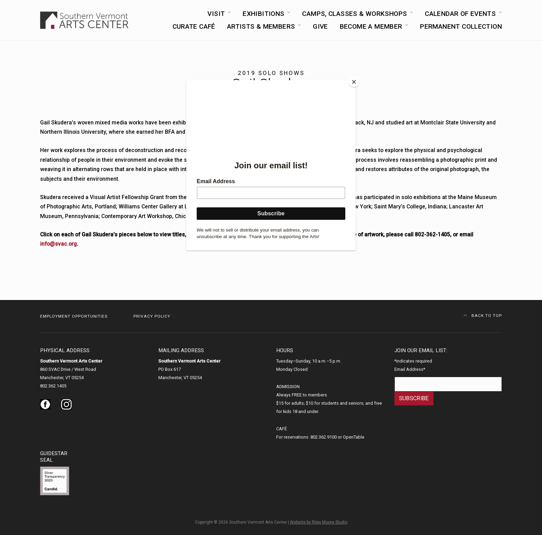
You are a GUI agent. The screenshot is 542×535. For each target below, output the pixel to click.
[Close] (354, 82)
